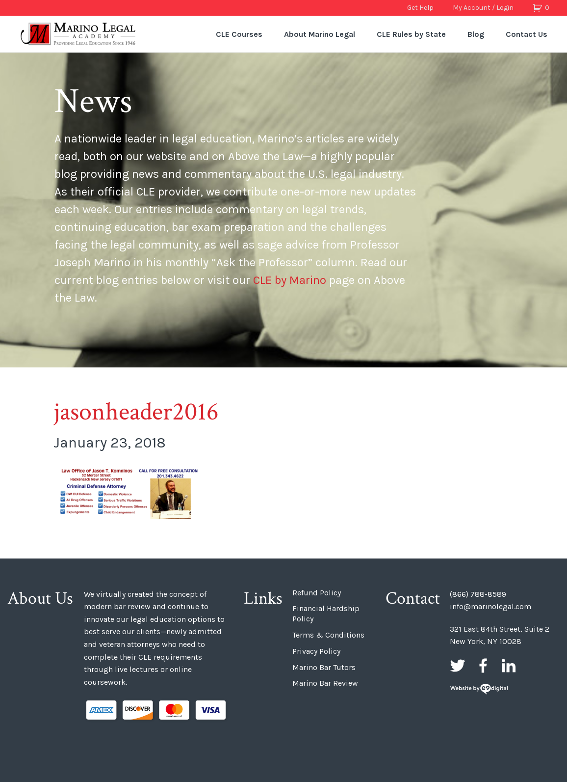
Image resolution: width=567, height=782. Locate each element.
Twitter (457, 665)
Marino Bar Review (325, 683)
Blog (475, 34)
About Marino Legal (319, 34)
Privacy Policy (316, 651)
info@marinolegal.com (490, 606)
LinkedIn (508, 665)
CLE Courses (239, 34)
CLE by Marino (289, 280)
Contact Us (526, 34)
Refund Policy (316, 592)
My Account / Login (483, 7)
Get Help (420, 7)
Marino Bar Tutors (324, 667)
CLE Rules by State (411, 34)
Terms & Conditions (328, 635)
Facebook (483, 665)
